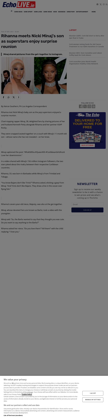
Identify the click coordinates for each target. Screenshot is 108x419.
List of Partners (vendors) (13, 415)
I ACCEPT (93, 393)
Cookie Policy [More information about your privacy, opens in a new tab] (27, 394)
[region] (54, 397)
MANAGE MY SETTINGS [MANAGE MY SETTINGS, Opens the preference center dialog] (93, 400)
